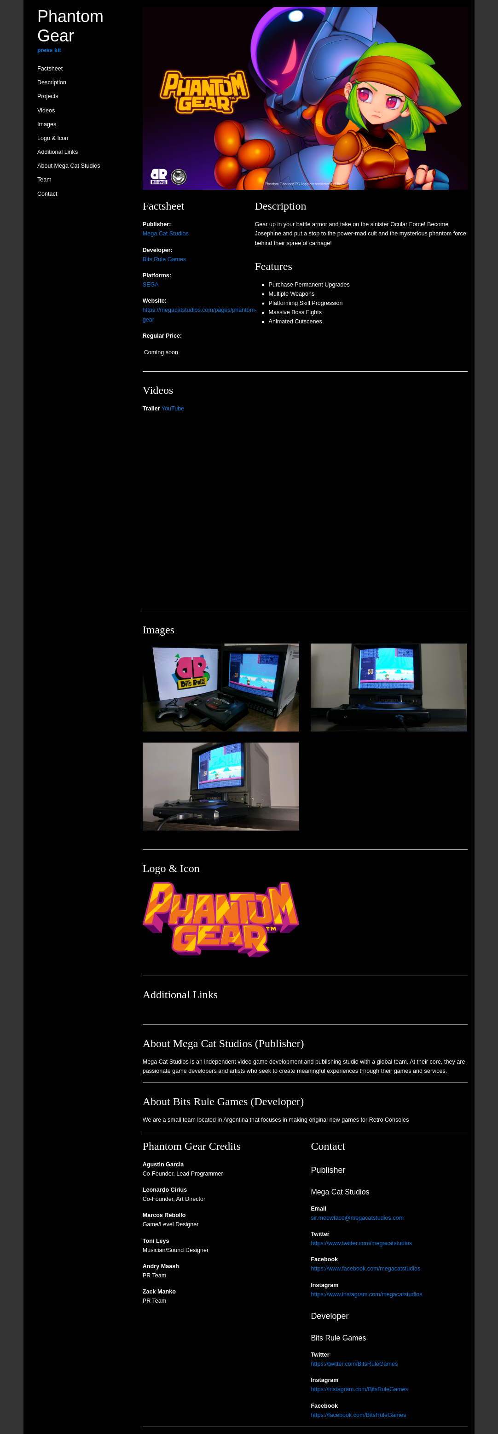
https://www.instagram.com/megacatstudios (366, 1294)
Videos (46, 110)
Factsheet (50, 68)
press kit (49, 50)
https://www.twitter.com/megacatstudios (361, 1243)
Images (46, 124)
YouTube (173, 408)
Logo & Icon (52, 138)
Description (51, 82)
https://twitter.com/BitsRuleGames (354, 1364)
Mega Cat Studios (166, 233)
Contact (47, 194)
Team (44, 179)
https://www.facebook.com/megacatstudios (365, 1268)
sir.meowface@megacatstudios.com (357, 1218)
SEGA (151, 284)
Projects (47, 96)
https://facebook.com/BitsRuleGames (358, 1415)
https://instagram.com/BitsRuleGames (359, 1389)
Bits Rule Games (164, 259)
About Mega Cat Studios (68, 166)
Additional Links (57, 152)
